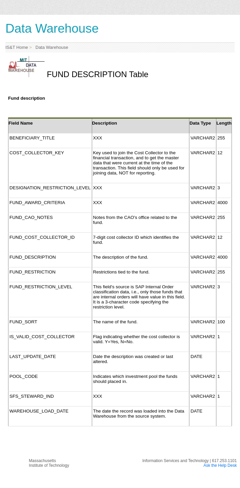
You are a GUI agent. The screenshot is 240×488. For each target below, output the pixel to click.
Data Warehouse (50, 47)
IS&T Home (16, 47)
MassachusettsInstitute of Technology (49, 463)
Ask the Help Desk (220, 465)
